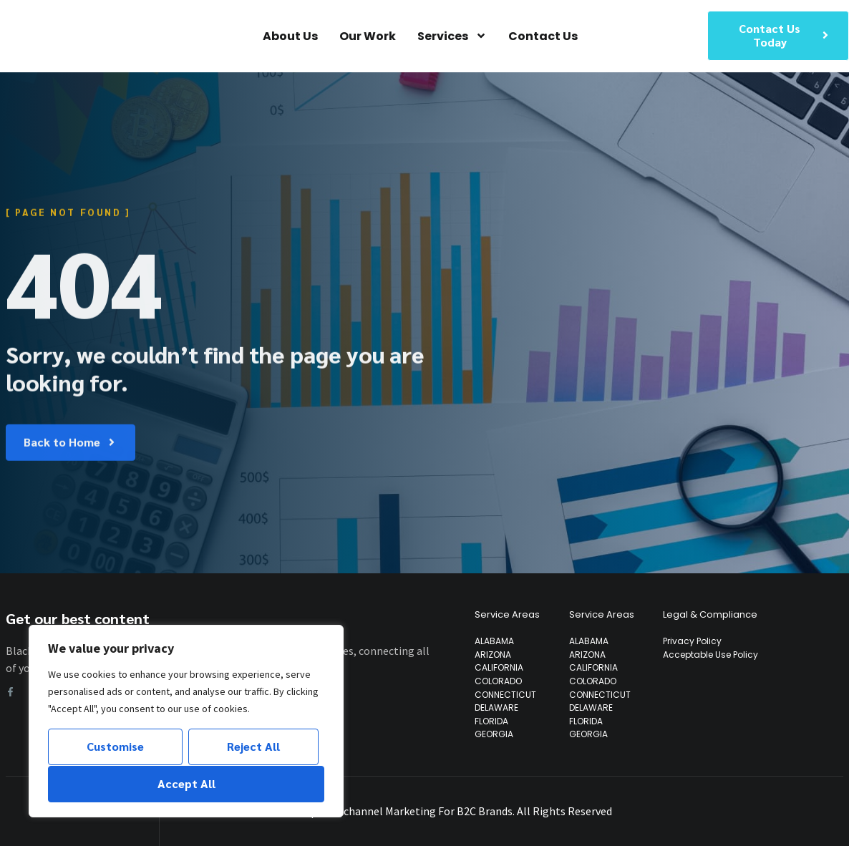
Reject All (253, 746)
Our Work (367, 36)
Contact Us (543, 36)
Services (452, 36)
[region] (186, 721)
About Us (290, 36)
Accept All (186, 783)
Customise (115, 746)
